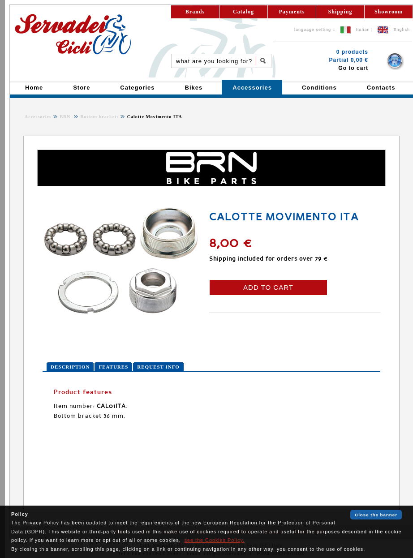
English (401, 29)
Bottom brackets (99, 116)
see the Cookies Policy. (215, 540)
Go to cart (353, 68)
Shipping (340, 12)
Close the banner (376, 514)
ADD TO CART (268, 287)
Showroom (388, 12)
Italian (363, 29)
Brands (195, 12)
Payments (292, 12)
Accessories (38, 116)
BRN (66, 116)
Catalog (243, 12)
